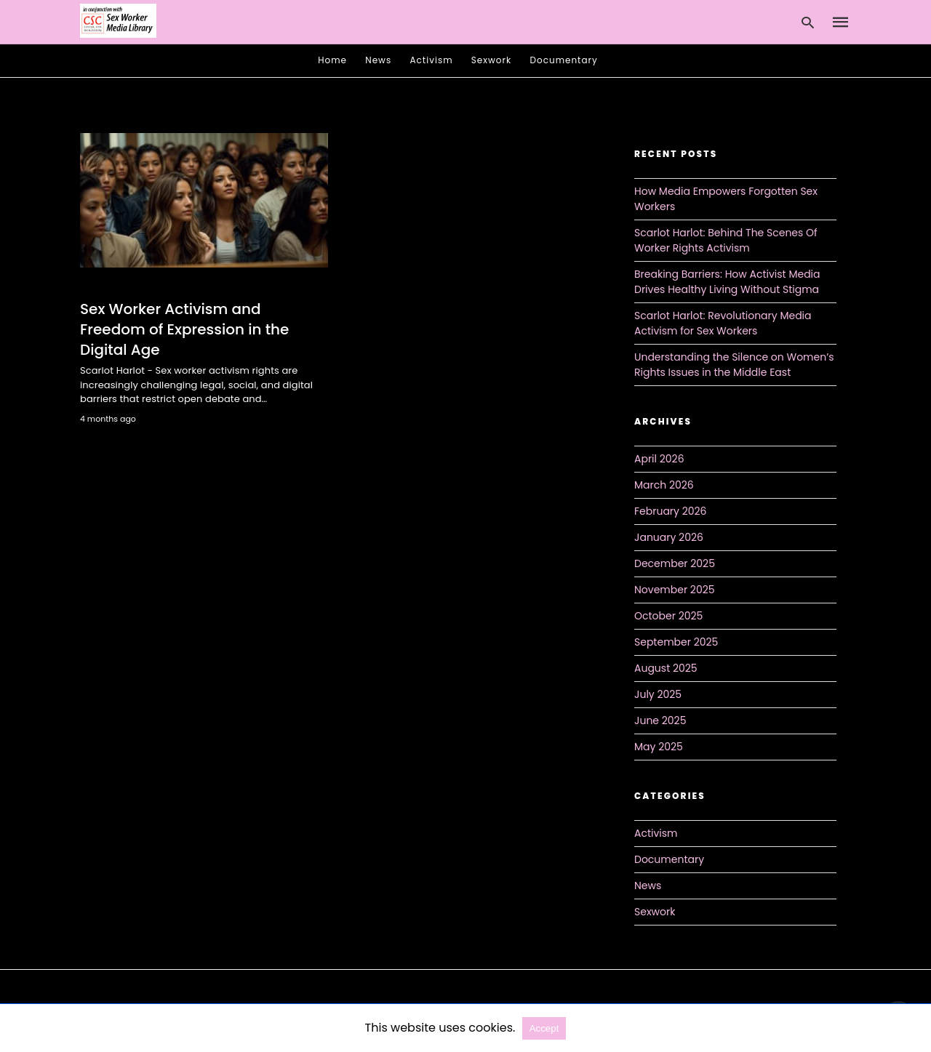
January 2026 (668, 537)
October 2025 (668, 616)
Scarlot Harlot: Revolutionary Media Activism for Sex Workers (723, 323)
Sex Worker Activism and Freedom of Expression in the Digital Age (184, 329)
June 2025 (660, 720)
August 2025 (666, 668)
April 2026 (659, 458)
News (378, 60)
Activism (431, 60)
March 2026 (664, 485)
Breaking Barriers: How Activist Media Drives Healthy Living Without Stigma (727, 282)
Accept (544, 1028)
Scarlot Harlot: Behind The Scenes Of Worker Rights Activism (726, 240)
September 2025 (676, 642)
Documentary (564, 60)
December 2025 (674, 563)
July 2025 (658, 694)
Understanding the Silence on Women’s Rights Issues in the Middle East (734, 365)
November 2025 (674, 589)
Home (332, 60)
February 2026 (670, 511)
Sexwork (491, 60)
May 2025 (658, 746)
